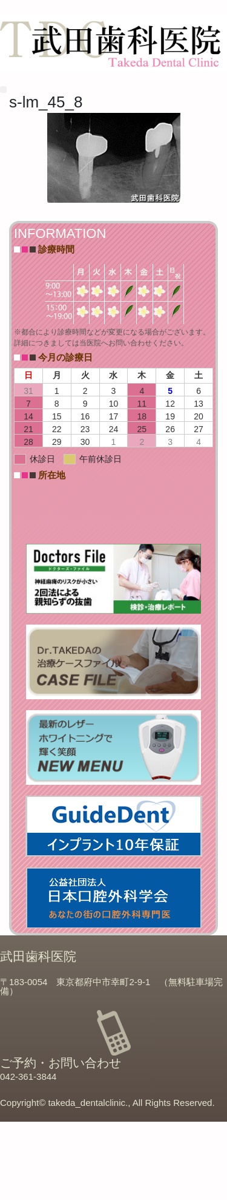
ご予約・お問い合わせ (60, 1062)
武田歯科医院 (38, 956)
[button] (3, 89)
